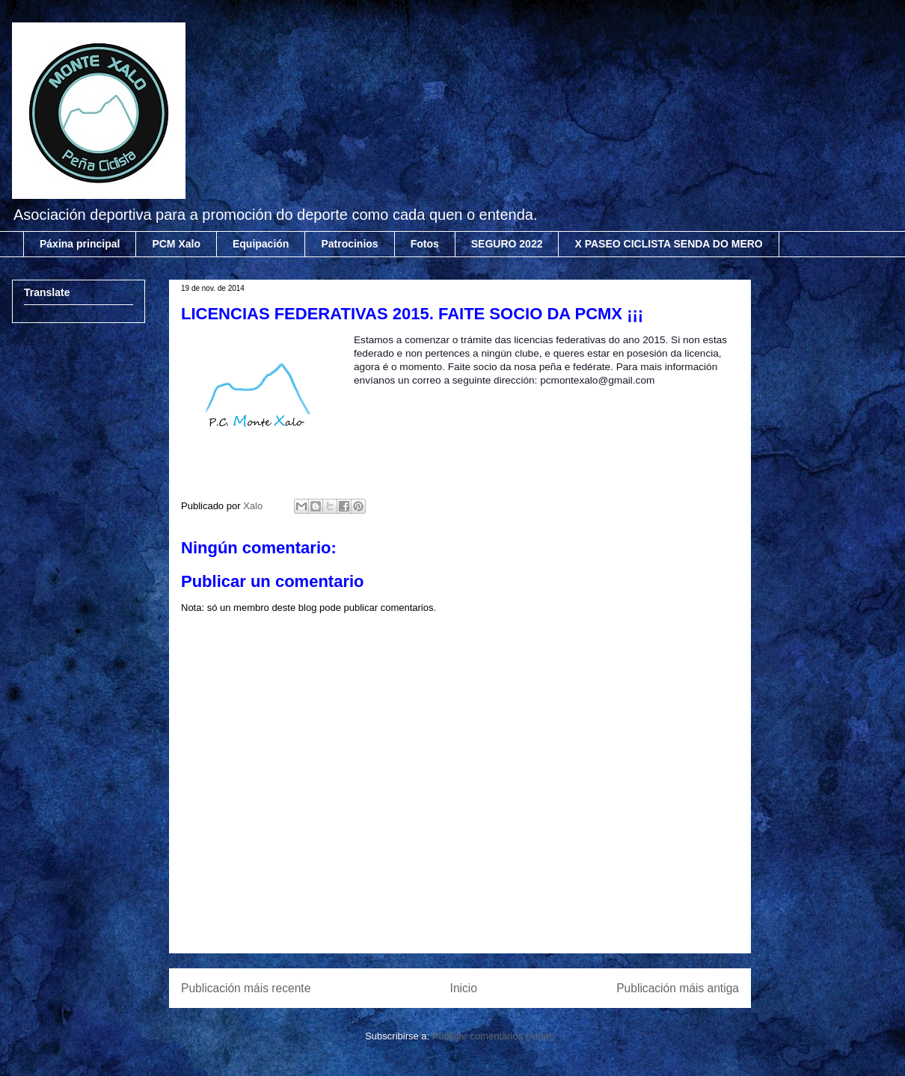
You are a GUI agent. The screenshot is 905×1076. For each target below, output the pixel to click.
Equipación (261, 244)
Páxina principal (80, 244)
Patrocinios (349, 244)
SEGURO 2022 (507, 244)
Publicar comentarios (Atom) (493, 1036)
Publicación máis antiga (677, 988)
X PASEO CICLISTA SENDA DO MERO (668, 244)
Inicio (463, 988)
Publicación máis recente (245, 988)
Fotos (425, 244)
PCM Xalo (176, 244)
